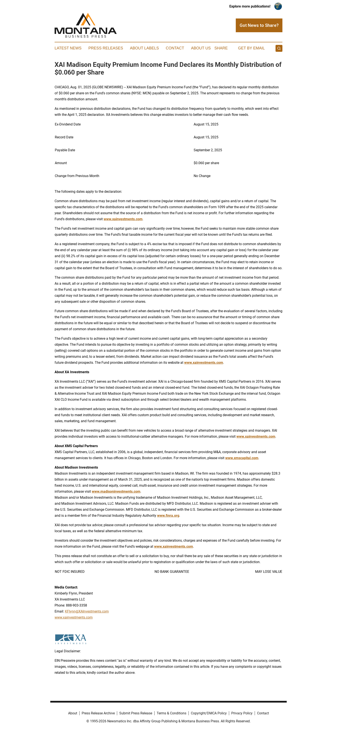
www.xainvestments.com (123, 219)
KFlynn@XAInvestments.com (87, 611)
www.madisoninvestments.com (116, 491)
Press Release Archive (98, 713)
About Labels (144, 48)
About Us (201, 48)
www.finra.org (168, 515)
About (72, 713)
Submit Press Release (135, 713)
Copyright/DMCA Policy (209, 713)
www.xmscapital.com (241, 458)
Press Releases (105, 48)
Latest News (68, 48)
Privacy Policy (242, 713)
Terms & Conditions (171, 713)
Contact (175, 48)
